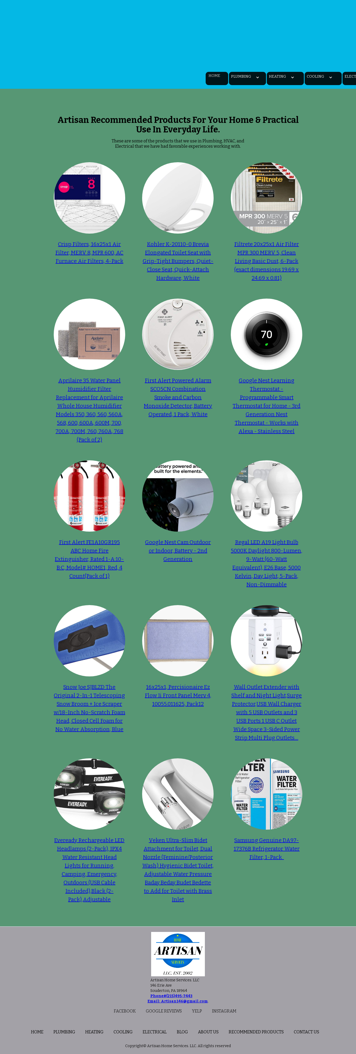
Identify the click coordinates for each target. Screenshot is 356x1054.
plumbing (64, 1031)
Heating (94, 1031)
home (37, 1031)
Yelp (197, 1011)
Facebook (125, 1011)
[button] (239, 77)
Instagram (224, 1011)
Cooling (123, 1031)
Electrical (155, 1031)
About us (208, 1031)
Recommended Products (256, 1031)
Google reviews (164, 1011)
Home (214, 75)
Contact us (306, 1031)
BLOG (182, 1031)
